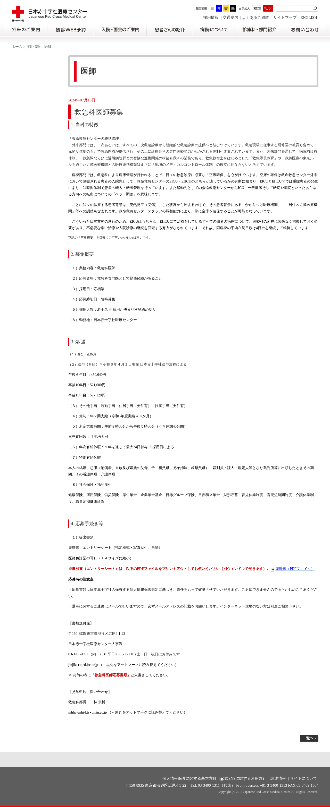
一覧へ (309, 738)
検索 (315, 8)
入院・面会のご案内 (120, 30)
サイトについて (303, 778)
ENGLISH (309, 17)
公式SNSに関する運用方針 (244, 778)
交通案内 (230, 17)
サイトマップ (284, 17)
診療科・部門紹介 (259, 30)
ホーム (17, 47)
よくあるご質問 (255, 17)
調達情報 (278, 778)
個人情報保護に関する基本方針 (189, 778)
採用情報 (211, 17)
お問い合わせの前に (304, 30)
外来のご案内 (25, 30)
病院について (213, 30)
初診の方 (70, 30)
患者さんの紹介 (169, 30)
